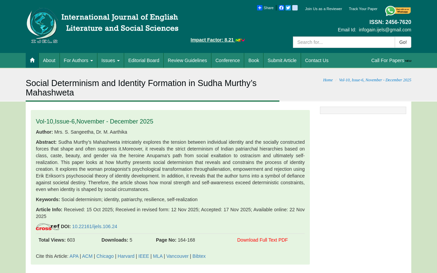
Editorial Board (143, 60)
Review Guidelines (187, 60)
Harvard (126, 256)
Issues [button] (110, 60)
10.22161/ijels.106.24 (94, 226)
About (49, 60)
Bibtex (199, 256)
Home (328, 80)
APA (74, 256)
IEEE (143, 256)
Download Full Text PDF (262, 240)
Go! (403, 42)
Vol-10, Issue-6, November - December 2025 (375, 80)
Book (253, 60)
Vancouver (177, 256)
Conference (227, 60)
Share (265, 7)
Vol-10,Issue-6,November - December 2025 (94, 121)
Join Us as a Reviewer (323, 9)
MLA (157, 256)
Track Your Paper (363, 9)
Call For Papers (391, 60)
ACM (87, 256)
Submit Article (282, 60)
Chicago (105, 256)
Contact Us (316, 60)
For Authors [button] (78, 60)
